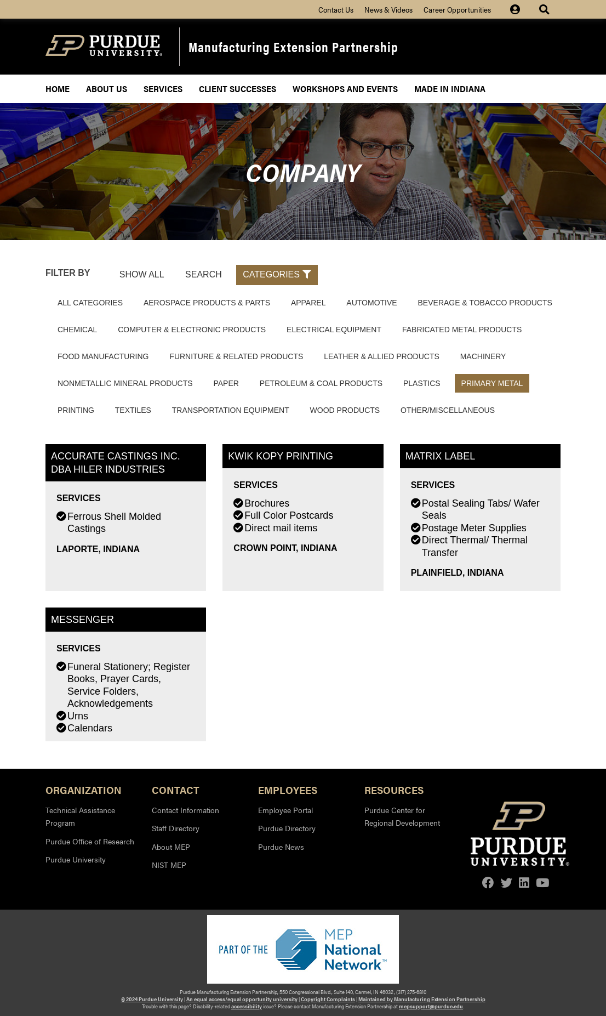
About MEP (171, 846)
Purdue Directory (287, 827)
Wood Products (345, 410)
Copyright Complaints (328, 999)
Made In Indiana (449, 88)
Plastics (422, 383)
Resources (394, 789)
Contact (175, 789)
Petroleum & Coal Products (321, 383)
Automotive (371, 302)
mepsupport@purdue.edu (431, 1006)
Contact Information (185, 809)
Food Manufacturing (103, 356)
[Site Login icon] (520, 9)
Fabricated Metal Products (462, 329)
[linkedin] (524, 882)
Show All (141, 274)
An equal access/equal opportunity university (242, 999)
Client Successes (237, 88)
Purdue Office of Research (89, 841)
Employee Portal (285, 809)
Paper (225, 383)
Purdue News (281, 846)
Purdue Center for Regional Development (402, 816)
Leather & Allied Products (381, 356)
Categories (277, 274)
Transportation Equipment (230, 410)
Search (203, 274)
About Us (106, 88)
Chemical (77, 329)
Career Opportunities (457, 9)
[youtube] (542, 882)
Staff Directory (175, 827)
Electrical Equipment (334, 329)
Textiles (133, 410)
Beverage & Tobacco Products (485, 302)
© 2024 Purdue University (152, 999)
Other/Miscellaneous (448, 410)
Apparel (308, 302)
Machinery (483, 356)
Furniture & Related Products (236, 356)
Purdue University (75, 859)
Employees (287, 789)
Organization (83, 789)
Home (57, 88)
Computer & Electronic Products (192, 329)
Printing (76, 410)
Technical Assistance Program (80, 816)
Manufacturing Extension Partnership (293, 46)
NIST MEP (169, 864)
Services (163, 88)
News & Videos (388, 9)
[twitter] (507, 882)
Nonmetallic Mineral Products (125, 383)
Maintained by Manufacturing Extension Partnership (421, 999)
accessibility (246, 1006)
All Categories (90, 302)
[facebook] (488, 882)
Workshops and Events (345, 88)
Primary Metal (492, 383)
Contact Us (335, 9)
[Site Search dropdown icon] (545, 9)
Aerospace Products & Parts (207, 302)
